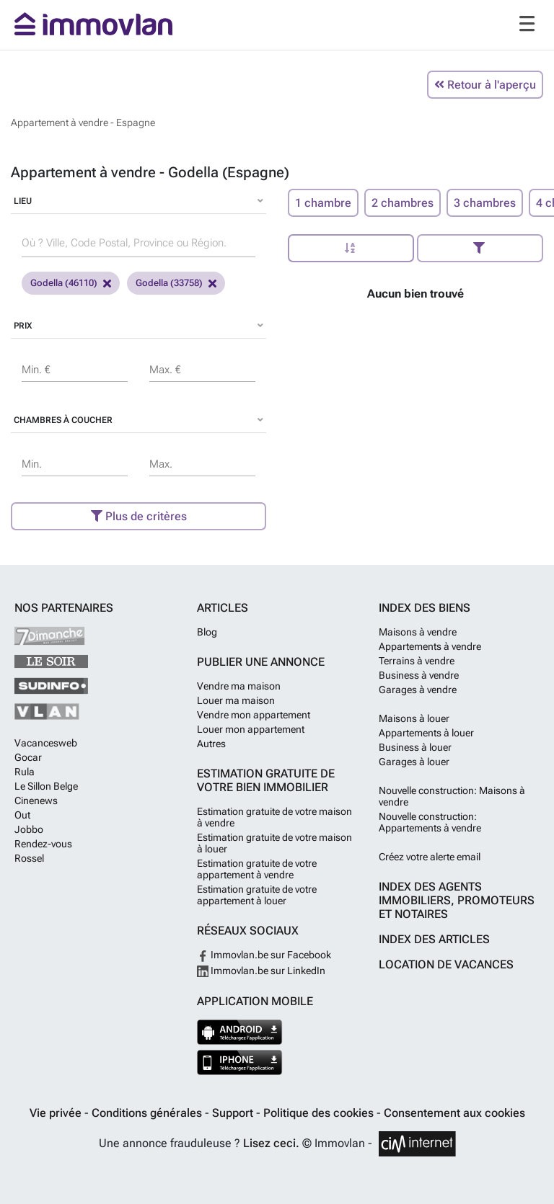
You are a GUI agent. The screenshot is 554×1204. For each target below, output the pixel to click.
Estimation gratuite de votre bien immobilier (266, 780)
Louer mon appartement (250, 729)
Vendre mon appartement (253, 715)
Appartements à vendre (430, 646)
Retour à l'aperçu (485, 85)
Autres (211, 743)
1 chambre (323, 203)
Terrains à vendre (416, 660)
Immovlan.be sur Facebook (264, 954)
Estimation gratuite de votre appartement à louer (257, 894)
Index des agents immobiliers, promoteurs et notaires (457, 900)
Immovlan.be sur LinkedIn (261, 970)
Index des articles (434, 939)
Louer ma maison (236, 700)
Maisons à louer (414, 718)
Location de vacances (446, 964)
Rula (24, 771)
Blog (207, 632)
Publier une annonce (261, 662)
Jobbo (28, 829)
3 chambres (485, 203)
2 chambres (402, 203)
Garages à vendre (418, 689)
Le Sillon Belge (46, 786)
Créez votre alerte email (429, 856)
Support (234, 1113)
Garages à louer (414, 761)
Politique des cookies (320, 1113)
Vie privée (57, 1113)
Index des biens (424, 608)
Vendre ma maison (239, 686)
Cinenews (36, 800)
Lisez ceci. (271, 1143)
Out (22, 815)
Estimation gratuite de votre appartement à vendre (257, 868)
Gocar (28, 757)
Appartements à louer (426, 733)
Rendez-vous (43, 844)
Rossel (29, 858)
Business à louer (415, 747)
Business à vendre (419, 675)
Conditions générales (148, 1113)
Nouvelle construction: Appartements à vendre (430, 822)
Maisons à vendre (418, 632)
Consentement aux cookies (454, 1113)
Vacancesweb (45, 743)
